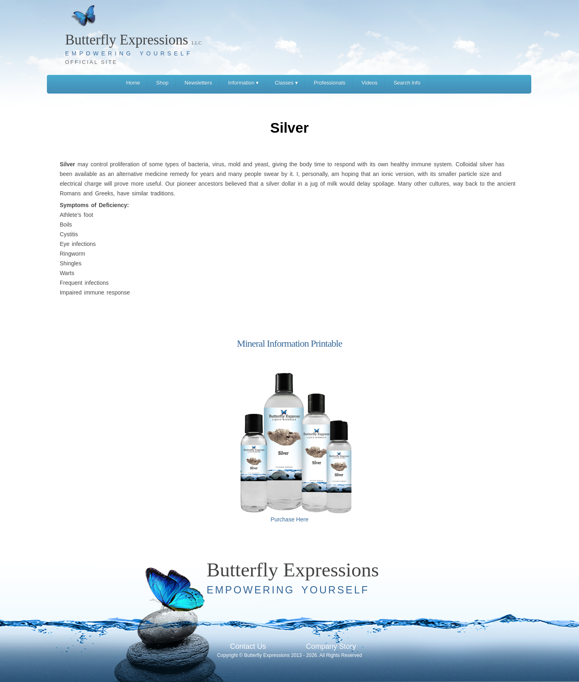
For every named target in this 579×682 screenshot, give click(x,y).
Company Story (331, 646)
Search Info (407, 83)
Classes (286, 83)
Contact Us (248, 646)
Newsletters (198, 83)
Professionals (329, 83)
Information (243, 83)
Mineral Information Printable (289, 343)
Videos (369, 83)
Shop (162, 83)
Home (133, 83)
